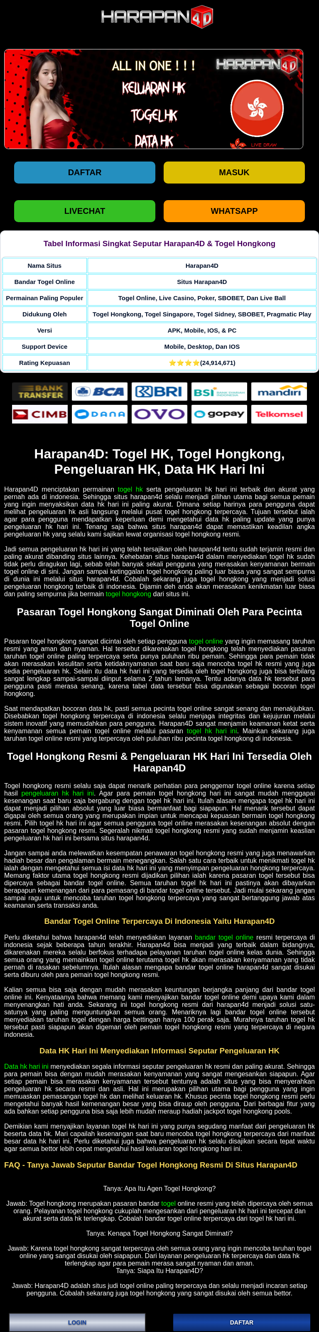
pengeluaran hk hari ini (58, 793)
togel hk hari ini (212, 731)
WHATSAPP (234, 210)
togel (168, 1203)
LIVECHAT (85, 210)
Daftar (85, 172)
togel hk (130, 489)
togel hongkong (128, 593)
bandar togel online (224, 937)
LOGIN (77, 1322)
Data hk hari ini (26, 1066)
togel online (206, 641)
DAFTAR (242, 1322)
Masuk (234, 172)
